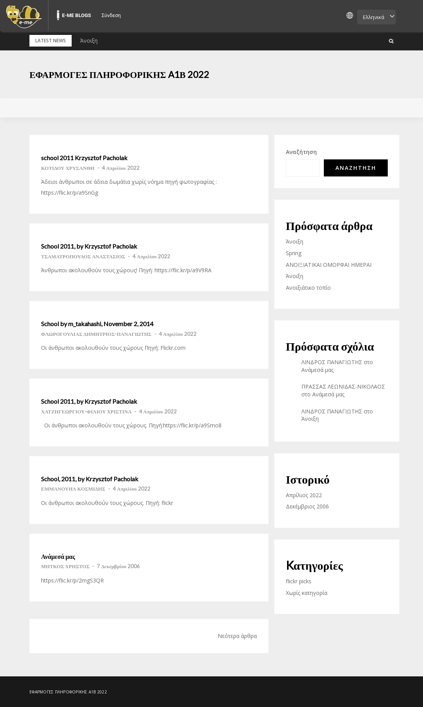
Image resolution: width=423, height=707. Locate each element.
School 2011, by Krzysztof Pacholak (89, 246)
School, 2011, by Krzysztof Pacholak (89, 478)
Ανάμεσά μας (58, 556)
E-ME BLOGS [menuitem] (76, 15)
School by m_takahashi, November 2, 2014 (97, 323)
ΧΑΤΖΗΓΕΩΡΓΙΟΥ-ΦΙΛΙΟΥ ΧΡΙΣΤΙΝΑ (86, 411)
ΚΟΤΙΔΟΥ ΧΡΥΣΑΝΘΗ (68, 168)
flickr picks (298, 581)
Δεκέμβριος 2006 (307, 506)
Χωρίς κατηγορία (306, 592)
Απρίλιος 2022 (304, 495)
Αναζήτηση (301, 152)
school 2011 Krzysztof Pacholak (84, 157)
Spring (293, 253)
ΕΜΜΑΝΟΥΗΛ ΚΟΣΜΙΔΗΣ (73, 489)
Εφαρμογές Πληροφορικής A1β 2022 (121, 74)
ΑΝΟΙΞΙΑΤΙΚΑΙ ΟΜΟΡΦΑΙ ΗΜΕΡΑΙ (328, 264)
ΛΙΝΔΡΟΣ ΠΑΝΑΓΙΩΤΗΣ (331, 362)
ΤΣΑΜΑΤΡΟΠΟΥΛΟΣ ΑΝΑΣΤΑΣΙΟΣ (83, 256)
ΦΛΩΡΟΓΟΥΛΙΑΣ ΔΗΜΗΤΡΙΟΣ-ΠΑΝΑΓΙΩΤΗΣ (96, 333)
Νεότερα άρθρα (237, 635)
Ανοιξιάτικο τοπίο (308, 287)
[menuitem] (24, 15)
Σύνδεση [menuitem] (111, 15)
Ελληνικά (373, 17)
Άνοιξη (89, 40)
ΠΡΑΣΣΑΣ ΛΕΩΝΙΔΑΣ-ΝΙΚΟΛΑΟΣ (343, 386)
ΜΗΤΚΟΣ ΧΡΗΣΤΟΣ (65, 566)
